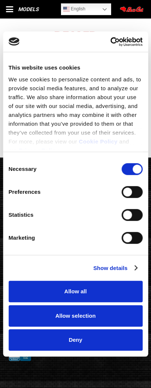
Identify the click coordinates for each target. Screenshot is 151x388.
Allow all (75, 291)
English (74, 9)
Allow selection (75, 316)
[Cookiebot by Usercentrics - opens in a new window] (110, 42)
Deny (75, 340)
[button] (9, 9)
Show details (110, 268)
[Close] (132, 9)
